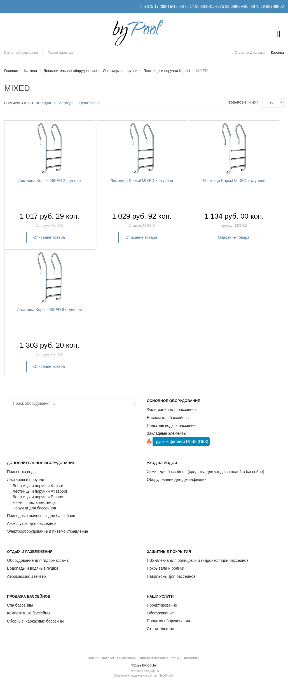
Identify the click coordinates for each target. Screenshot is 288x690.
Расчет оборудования (21, 53)
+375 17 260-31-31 (196, 6)
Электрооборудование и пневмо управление (47, 531)
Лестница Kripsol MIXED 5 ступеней (49, 309)
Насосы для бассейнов (168, 417)
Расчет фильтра (60, 53)
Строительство (160, 628)
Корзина (277, 53)
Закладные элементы (166, 433)
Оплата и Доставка (249, 53)
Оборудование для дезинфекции (177, 479)
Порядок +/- (46, 103)
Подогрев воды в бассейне (171, 425)
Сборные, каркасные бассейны (35, 621)
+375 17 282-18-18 (161, 6)
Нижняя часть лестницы (35, 502)
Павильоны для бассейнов (171, 576)
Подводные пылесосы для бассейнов (41, 515)
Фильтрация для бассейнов (172, 409)
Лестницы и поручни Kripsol (38, 485)
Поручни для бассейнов (34, 508)
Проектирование (162, 605)
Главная (92, 658)
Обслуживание (160, 613)
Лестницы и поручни (25, 479)
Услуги (176, 658)
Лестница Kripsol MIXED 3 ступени (142, 180)
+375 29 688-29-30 (232, 6)
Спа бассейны (20, 605)
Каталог (108, 658)
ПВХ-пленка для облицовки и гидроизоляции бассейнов (198, 560)
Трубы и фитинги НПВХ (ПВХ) (181, 441)
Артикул (65, 103)
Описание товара (49, 237)
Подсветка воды (21, 471)
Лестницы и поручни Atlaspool (40, 491)
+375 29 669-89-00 (267, 6)
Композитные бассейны (28, 613)
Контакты (191, 658)
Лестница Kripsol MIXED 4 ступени (234, 180)
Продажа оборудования (168, 621)
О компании (126, 658)
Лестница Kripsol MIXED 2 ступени (49, 180)
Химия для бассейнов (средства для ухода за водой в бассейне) (205, 471)
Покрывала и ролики (165, 568)
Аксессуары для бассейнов (32, 523)
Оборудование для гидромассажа (38, 560)
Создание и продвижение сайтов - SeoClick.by (144, 675)
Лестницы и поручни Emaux (38, 497)
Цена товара (89, 103)
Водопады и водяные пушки (32, 568)
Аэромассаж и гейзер (26, 576)
